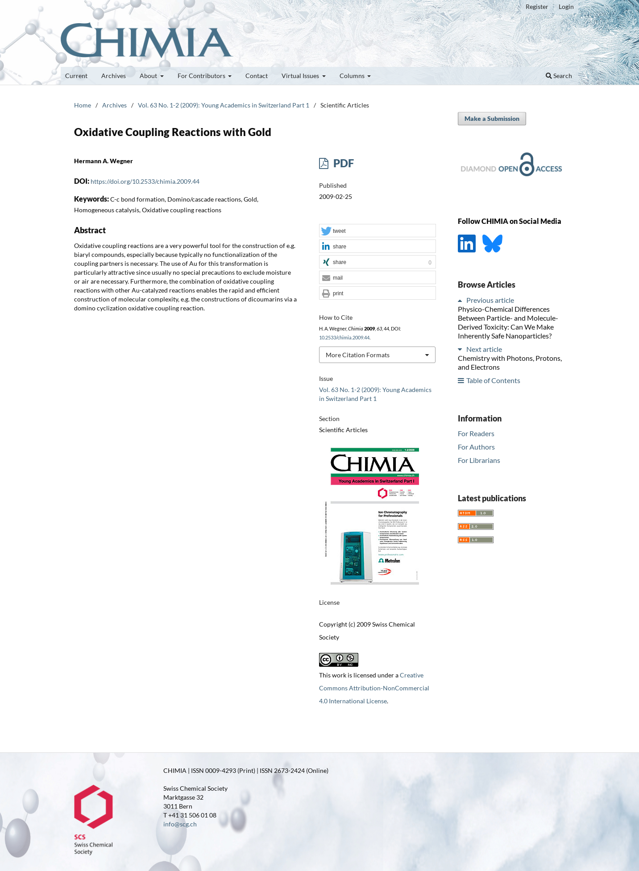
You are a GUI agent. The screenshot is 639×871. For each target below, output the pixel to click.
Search (559, 75)
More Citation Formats (358, 355)
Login (566, 6)
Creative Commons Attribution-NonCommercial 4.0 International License (374, 688)
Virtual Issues (301, 75)
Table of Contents (493, 380)
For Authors (476, 446)
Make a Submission (492, 118)
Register (537, 6)
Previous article (490, 300)
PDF (342, 163)
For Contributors (202, 75)
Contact (256, 75)
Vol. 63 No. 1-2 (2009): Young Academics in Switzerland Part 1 (223, 105)
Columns (353, 75)
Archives (113, 75)
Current (76, 75)
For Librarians (479, 460)
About (149, 75)
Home (82, 105)
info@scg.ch (180, 824)
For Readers (476, 433)
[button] (378, 231)
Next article (484, 349)
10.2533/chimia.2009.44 (344, 337)
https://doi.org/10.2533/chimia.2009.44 (145, 181)
